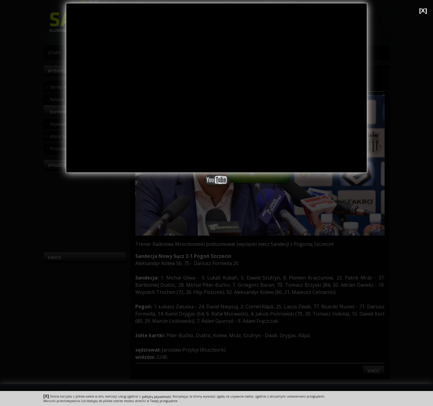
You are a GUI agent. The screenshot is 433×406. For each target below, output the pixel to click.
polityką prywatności (156, 396)
